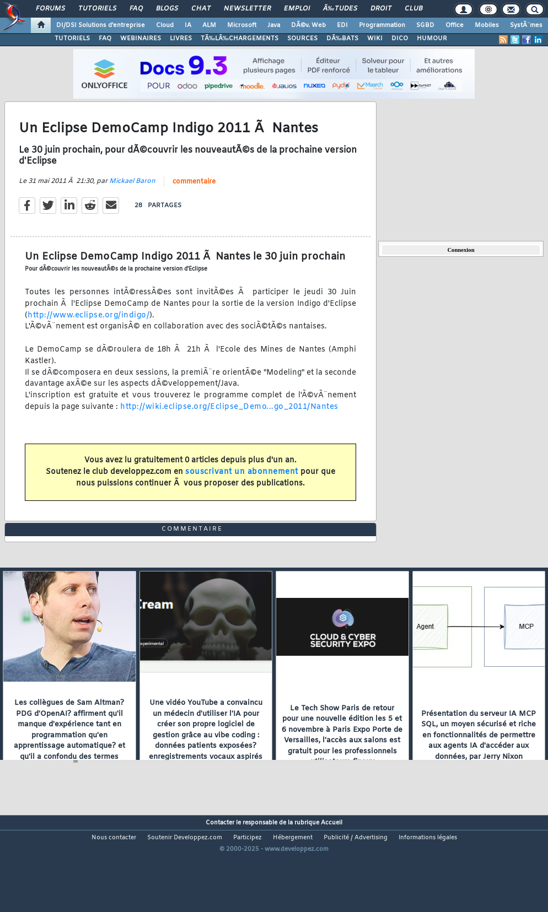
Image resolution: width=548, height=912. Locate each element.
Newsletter (247, 8)
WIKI (375, 38)
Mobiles (487, 25)
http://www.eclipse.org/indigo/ (88, 329)
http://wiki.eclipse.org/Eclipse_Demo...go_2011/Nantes (229, 420)
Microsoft (241, 25)
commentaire (194, 195)
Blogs (167, 8)
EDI (342, 25)
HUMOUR (432, 38)
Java (273, 25)
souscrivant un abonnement (241, 486)
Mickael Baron (132, 195)
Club (413, 8)
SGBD (425, 25)
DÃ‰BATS (342, 38)
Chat (201, 8)
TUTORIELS (72, 38)
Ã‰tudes (340, 8)
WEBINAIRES (140, 38)
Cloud (165, 25)
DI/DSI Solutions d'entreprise (100, 25)
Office (454, 25)
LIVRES (181, 38)
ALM (209, 25)
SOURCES (302, 38)
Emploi (297, 8)
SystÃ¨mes (526, 25)
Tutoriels (97, 8)
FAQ (136, 8)
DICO (399, 38)
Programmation (382, 25)
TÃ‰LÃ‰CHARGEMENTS (239, 38)
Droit (381, 8)
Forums (50, 8)
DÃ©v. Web (308, 25)
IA (188, 25)
